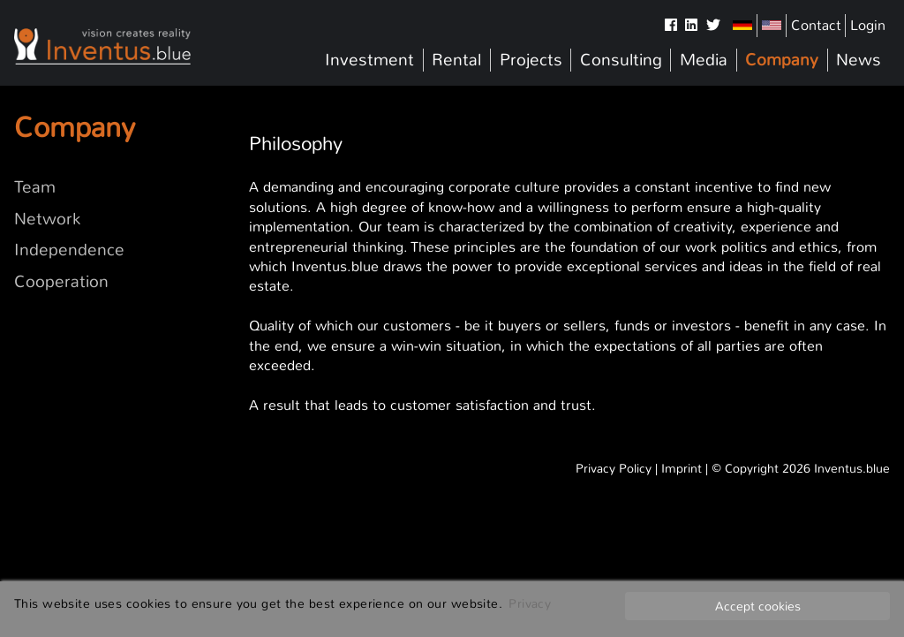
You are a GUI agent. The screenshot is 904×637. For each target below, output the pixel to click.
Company (781, 60)
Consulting (621, 60)
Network (47, 219)
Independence (69, 250)
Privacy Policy (614, 468)
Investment (369, 60)
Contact (816, 25)
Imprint (681, 468)
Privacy (529, 603)
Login (867, 25)
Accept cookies (758, 606)
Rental (456, 60)
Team (35, 187)
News (858, 60)
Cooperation (61, 281)
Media (703, 60)
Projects (531, 60)
